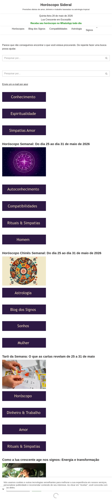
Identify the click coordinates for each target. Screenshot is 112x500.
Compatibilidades (58, 29)
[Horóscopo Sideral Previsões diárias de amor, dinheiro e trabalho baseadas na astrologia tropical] (55, 6)
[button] (97, 30)
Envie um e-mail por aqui (15, 84)
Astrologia (76, 29)
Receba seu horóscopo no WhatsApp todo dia (56, 23)
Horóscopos (18, 29)
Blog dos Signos (36, 29)
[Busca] (52, 58)
